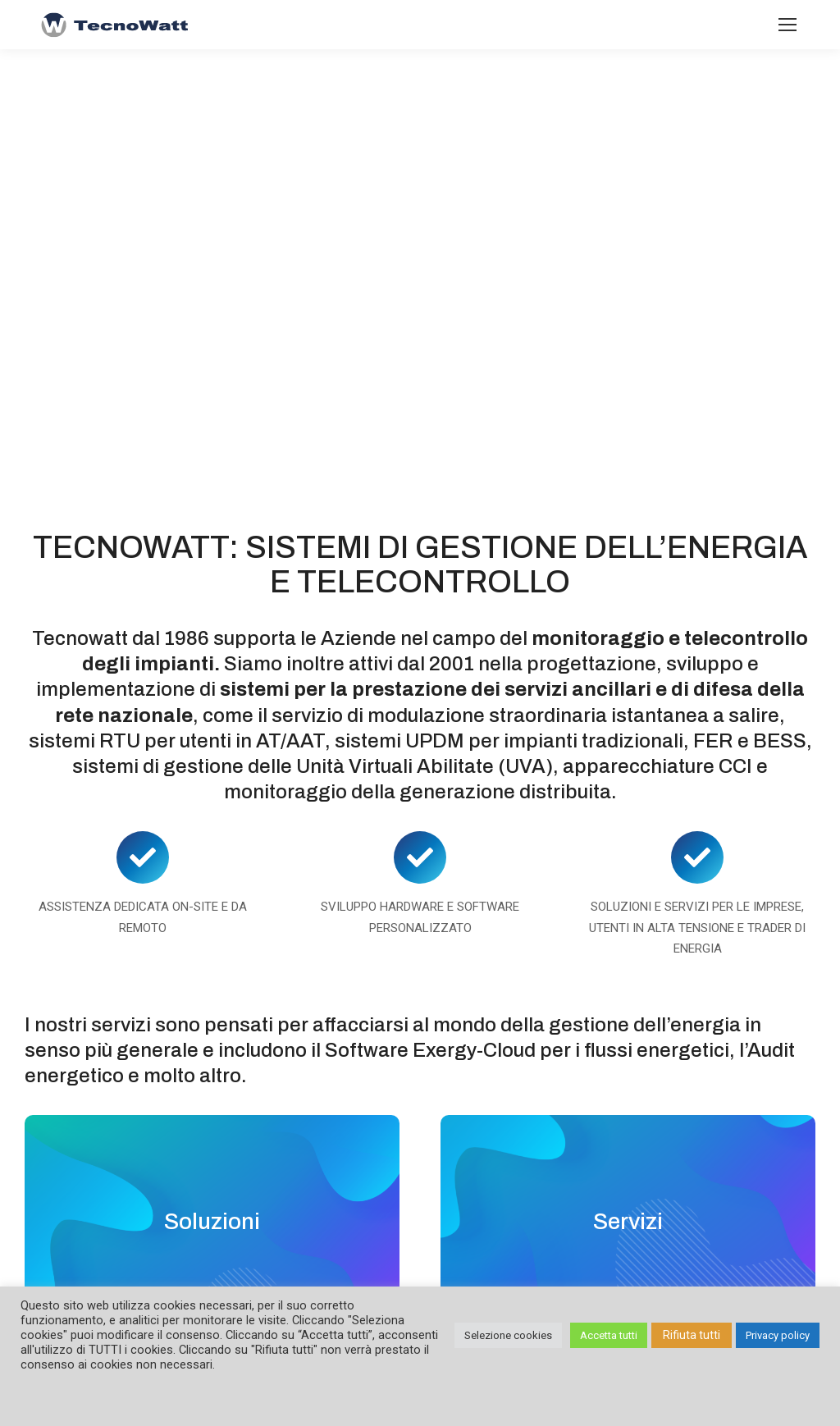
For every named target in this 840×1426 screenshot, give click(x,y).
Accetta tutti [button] (608, 1335)
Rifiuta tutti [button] (691, 1334)
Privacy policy (778, 1335)
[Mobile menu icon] (787, 24)
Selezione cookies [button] (508, 1335)
